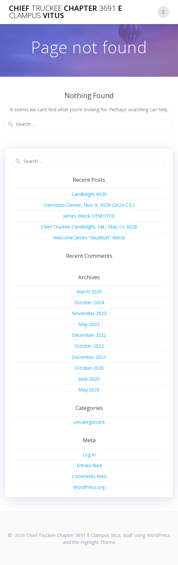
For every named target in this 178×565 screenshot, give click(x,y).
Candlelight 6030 (89, 194)
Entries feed (89, 465)
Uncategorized (89, 422)
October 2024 (89, 302)
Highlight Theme (97, 542)
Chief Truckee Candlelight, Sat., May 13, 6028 (89, 227)
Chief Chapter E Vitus (65, 12)
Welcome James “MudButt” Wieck (89, 237)
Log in (89, 454)
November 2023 (89, 313)
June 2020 (89, 379)
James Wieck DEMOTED (89, 216)
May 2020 (89, 390)
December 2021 (89, 357)
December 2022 (89, 335)
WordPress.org (89, 487)
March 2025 (89, 291)
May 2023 (89, 324)
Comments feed (89, 476)
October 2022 (89, 346)
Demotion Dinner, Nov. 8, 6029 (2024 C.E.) (89, 205)
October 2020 (89, 368)
